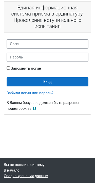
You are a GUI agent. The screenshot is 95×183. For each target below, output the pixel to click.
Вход (47, 81)
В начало (12, 170)
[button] (35, 109)
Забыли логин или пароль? (30, 93)
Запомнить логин (26, 68)
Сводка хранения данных (26, 176)
